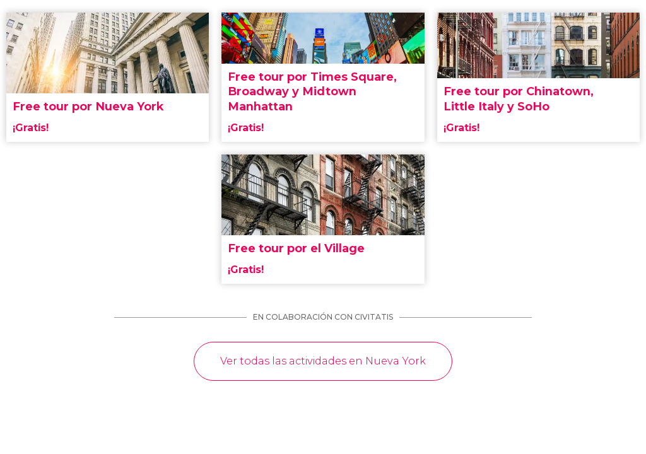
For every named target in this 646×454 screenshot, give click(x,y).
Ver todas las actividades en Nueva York (323, 361)
